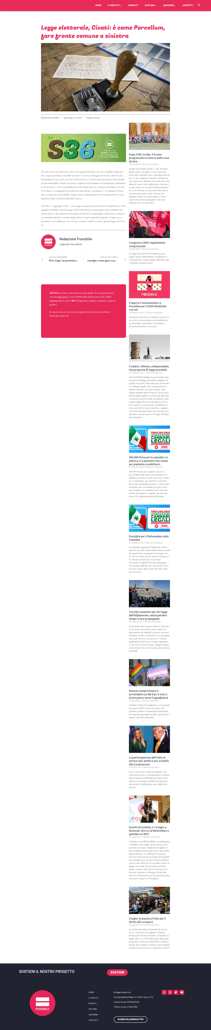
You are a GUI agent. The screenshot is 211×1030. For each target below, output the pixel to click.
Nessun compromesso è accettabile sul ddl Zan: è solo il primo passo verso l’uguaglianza (148, 694)
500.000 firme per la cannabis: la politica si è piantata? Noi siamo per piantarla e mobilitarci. (148, 461)
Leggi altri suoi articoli (70, 244)
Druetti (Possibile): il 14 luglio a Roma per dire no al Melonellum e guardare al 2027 (149, 831)
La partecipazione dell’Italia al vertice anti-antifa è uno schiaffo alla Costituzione (149, 761)
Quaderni (169, 5)
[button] (199, 5)
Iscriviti (133, 5)
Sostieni (151, 5)
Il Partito (114, 5)
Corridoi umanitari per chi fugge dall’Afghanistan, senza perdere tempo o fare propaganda (148, 615)
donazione (63, 297)
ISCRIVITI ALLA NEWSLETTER (68, 323)
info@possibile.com (122, 992)
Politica (91, 118)
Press (99, 118)
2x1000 (79, 297)
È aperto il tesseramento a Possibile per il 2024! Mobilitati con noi (147, 306)
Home (98, 5)
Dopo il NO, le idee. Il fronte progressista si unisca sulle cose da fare (149, 158)
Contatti (188, 5)
